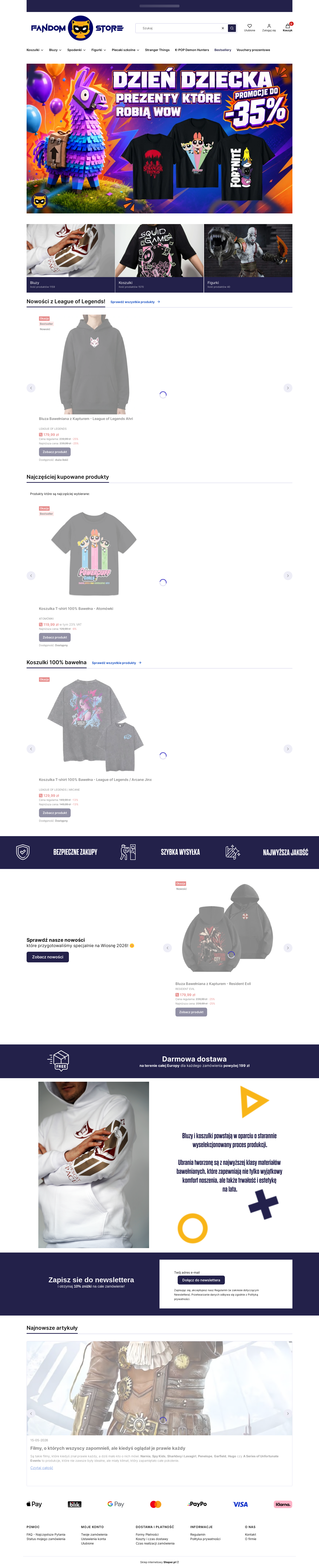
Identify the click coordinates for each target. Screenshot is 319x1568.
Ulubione (87, 1543)
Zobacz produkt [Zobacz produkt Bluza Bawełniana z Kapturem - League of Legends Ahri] (55, 452)
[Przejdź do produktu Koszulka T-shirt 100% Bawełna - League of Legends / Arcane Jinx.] (95, 725)
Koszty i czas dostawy (152, 1539)
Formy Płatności (147, 1534)
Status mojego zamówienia (46, 1539)
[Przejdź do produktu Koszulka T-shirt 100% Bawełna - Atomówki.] (94, 554)
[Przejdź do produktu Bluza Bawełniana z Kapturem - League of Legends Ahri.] (94, 364)
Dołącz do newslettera (201, 1280)
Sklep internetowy (158, 1562)
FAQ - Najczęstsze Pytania (46, 1534)
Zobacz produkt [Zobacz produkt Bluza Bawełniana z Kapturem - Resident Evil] (191, 1012)
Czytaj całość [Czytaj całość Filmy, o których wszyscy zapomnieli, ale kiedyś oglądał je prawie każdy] (41, 1468)
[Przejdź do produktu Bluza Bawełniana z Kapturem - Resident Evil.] (227, 929)
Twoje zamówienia (94, 1534)
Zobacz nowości (47, 957)
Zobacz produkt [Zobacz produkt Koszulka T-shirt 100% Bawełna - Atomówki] (55, 637)
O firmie (250, 1539)
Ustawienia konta (93, 1539)
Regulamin (197, 1534)
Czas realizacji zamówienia (155, 1543)
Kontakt (250, 1534)
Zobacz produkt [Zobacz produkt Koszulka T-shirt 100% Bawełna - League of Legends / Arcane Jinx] (55, 813)
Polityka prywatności (205, 1539)
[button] (232, 28)
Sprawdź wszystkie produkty (135, 302)
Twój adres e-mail (187, 1272)
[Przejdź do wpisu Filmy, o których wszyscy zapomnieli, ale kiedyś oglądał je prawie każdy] (159, 1388)
